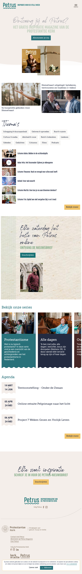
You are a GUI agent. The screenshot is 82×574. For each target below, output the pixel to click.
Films (44, 143)
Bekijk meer (72, 207)
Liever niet (33, 567)
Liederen (64, 137)
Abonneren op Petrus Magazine (21, 539)
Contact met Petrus (17, 537)
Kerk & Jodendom (48, 137)
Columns (33, 143)
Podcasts (55, 143)
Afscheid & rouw (29, 137)
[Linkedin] (17, 549)
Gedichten (20, 143)
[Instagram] (46, 507)
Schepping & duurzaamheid (15, 132)
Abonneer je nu (41, 38)
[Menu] (75, 6)
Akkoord (46, 568)
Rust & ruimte (60, 132)
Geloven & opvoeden (40, 132)
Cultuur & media (10, 137)
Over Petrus (14, 541)
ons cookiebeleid (71, 564)
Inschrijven (28, 255)
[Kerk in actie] (15, 556)
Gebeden (7, 143)
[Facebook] (43, 507)
